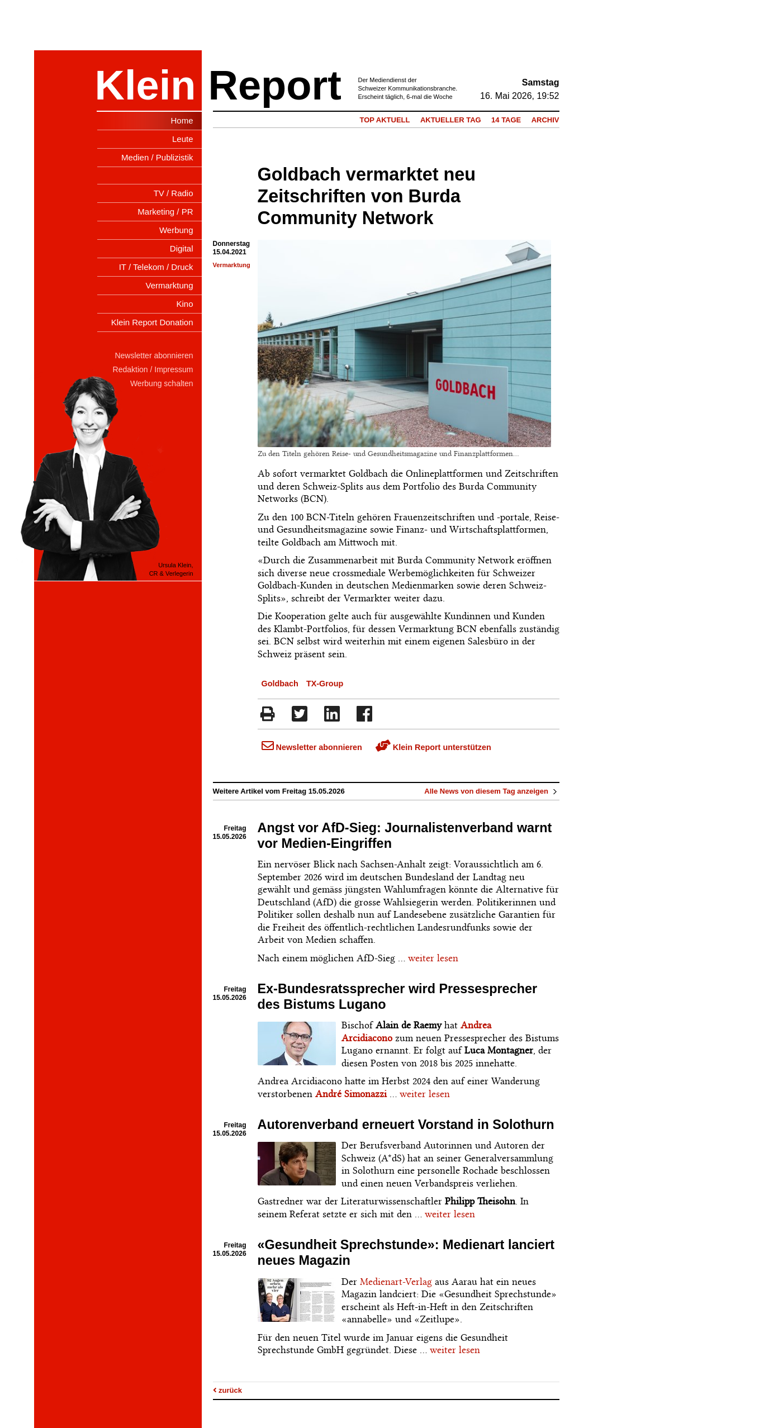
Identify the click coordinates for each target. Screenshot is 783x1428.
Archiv (545, 120)
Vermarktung (231, 265)
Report (274, 85)
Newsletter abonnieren (312, 747)
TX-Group (324, 683)
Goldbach (280, 683)
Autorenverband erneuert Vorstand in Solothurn (406, 1124)
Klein (145, 85)
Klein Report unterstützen (433, 747)
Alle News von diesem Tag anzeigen (491, 791)
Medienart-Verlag (396, 1281)
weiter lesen (433, 958)
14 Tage (506, 120)
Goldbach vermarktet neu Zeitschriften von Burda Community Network (367, 196)
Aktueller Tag (450, 120)
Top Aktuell (384, 120)
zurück (228, 1390)
